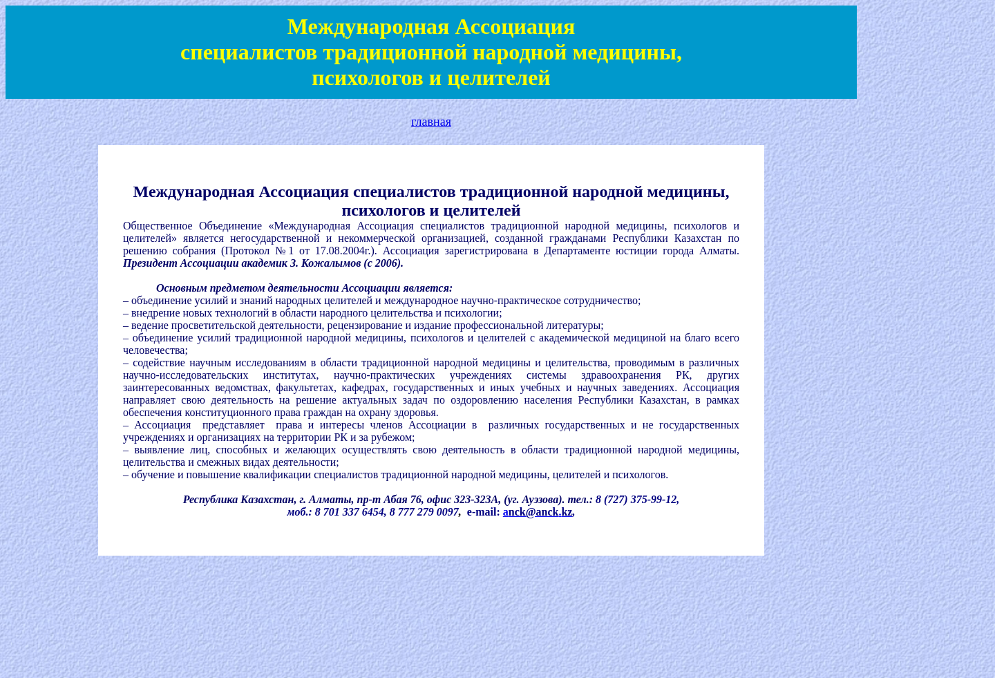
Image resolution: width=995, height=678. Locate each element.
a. (538, 512)
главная (431, 122)
